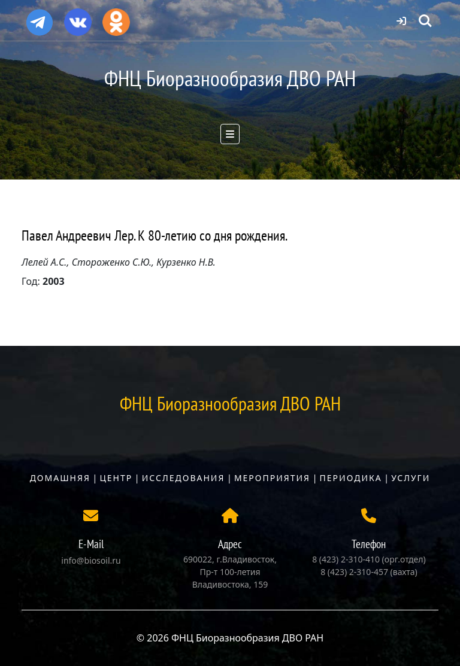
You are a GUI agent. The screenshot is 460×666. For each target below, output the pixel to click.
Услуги (410, 477)
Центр (115, 477)
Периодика (351, 477)
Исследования (183, 477)
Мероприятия (272, 477)
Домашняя (60, 477)
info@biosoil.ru (90, 560)
